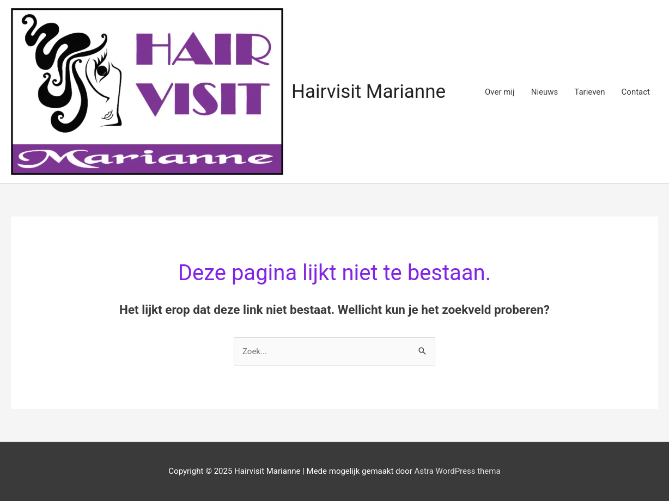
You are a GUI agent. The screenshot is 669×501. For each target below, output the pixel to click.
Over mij (500, 92)
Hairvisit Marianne (368, 92)
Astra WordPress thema (457, 471)
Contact (636, 92)
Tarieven (589, 92)
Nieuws (544, 92)
